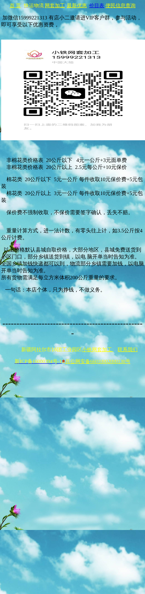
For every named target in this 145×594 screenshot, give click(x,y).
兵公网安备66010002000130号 (96, 361)
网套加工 (55, 5)
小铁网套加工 (97, 349)
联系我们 (128, 349)
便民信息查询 (120, 5)
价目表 (96, 5)
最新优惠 (77, 5)
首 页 (15, 5)
